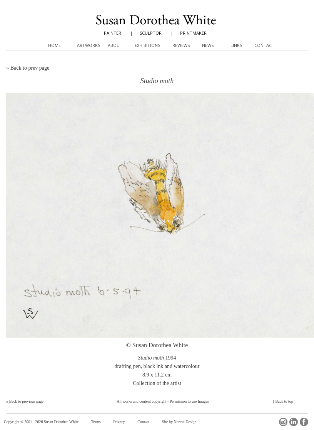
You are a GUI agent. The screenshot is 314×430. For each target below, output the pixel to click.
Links (236, 45)
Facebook (304, 422)
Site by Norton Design (179, 422)
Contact (143, 422)
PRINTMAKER (193, 33)
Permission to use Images (189, 401)
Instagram (283, 422)
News (208, 45)
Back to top (284, 401)
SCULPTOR (151, 33)
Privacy (119, 422)
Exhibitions (147, 45)
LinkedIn (293, 422)
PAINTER (112, 33)
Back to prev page (29, 68)
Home (54, 45)
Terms (96, 422)
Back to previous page (26, 401)
